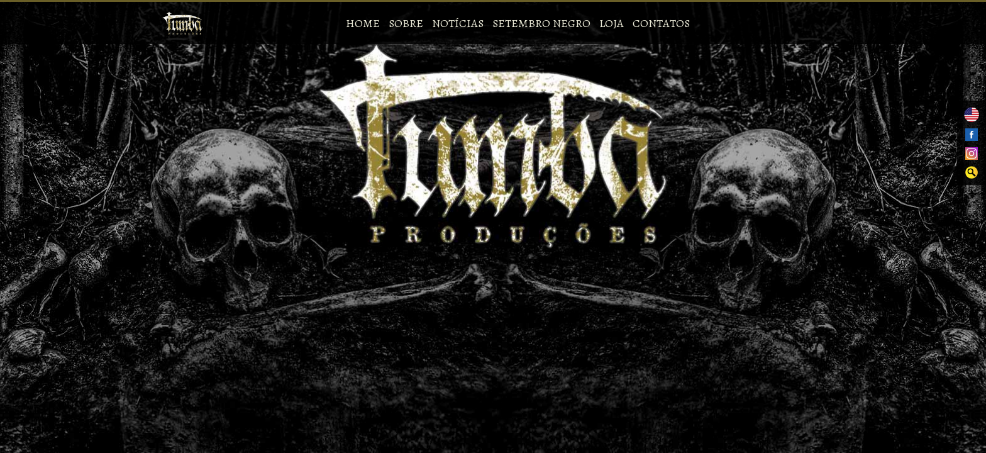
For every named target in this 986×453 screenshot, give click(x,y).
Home (363, 23)
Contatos (661, 23)
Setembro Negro (541, 23)
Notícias (458, 23)
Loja (611, 23)
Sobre (406, 23)
